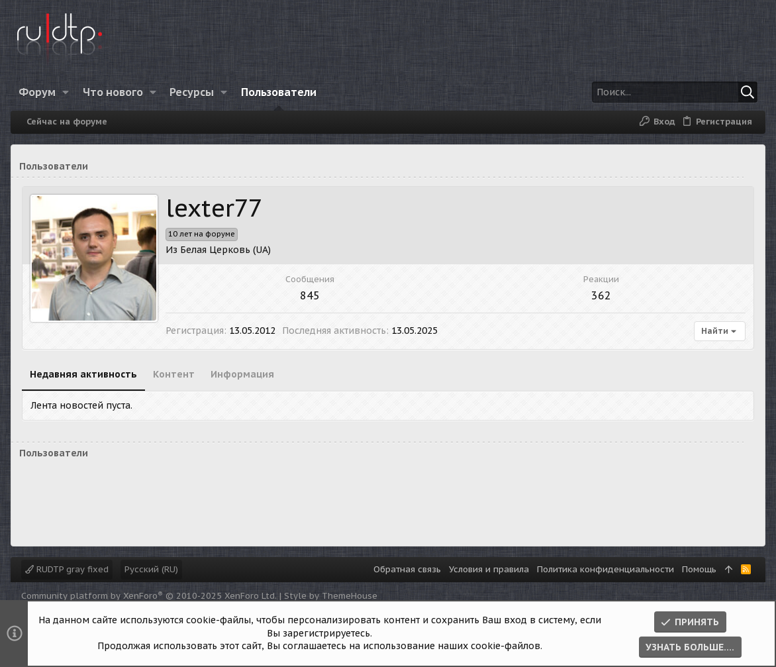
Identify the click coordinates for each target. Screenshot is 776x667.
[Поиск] (675, 92)
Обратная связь (407, 569)
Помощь (699, 569)
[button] (66, 92)
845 (310, 295)
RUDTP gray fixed (67, 569)
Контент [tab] (174, 374)
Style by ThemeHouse (330, 595)
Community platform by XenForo (149, 595)
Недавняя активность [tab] (83, 374)
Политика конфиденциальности (605, 569)
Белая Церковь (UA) (225, 250)
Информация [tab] (242, 374)
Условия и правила (489, 569)
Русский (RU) (151, 569)
